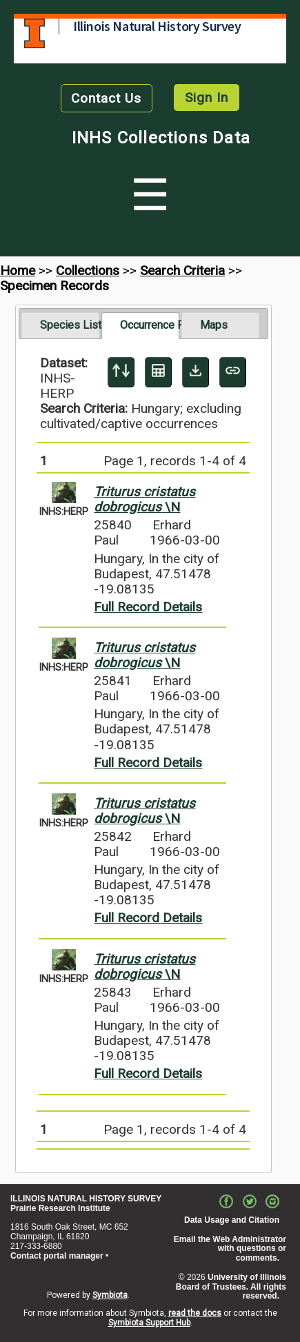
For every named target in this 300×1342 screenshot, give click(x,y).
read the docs (194, 1313)
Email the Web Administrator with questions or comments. (230, 1248)
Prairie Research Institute (60, 1208)
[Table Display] (158, 372)
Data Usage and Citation (231, 1220)
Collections (87, 270)
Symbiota (110, 1295)
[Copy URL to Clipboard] (232, 372)
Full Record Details (148, 607)
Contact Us (106, 98)
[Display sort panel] (121, 372)
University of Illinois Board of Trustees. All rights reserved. (231, 1286)
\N (144, 499)
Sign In (206, 97)
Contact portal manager (56, 1256)
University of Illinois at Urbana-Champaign (34, 33)
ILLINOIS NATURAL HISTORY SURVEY (85, 1198)
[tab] (60, 325)
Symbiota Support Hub (149, 1323)
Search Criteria (182, 270)
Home (17, 270)
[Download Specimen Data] (195, 372)
